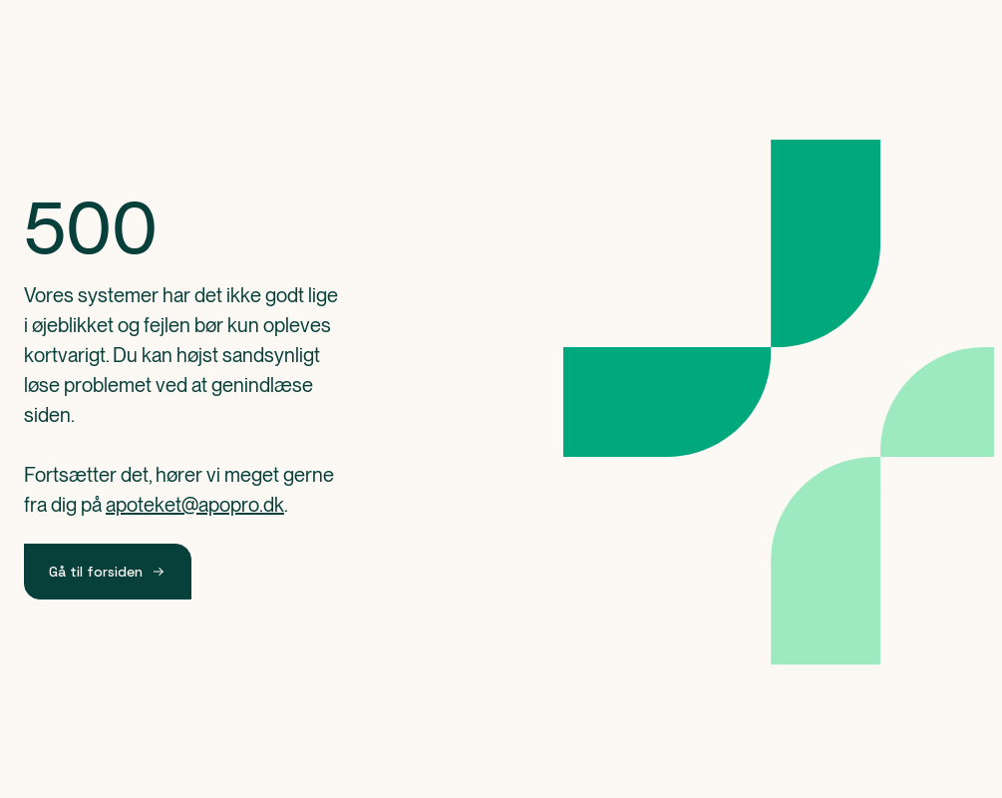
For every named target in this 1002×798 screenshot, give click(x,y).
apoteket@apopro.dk (195, 505)
